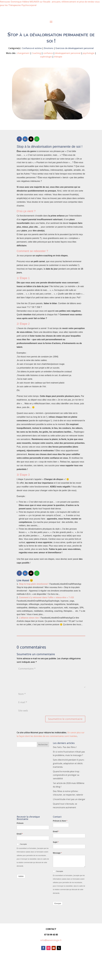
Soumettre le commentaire (65, 719)
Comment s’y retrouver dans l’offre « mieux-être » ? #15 (46, 597)
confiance (48, 53)
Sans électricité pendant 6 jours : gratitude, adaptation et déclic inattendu (69, 763)
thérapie (58, 56)
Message (57, 853)
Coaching (36, 53)
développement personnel (67, 53)
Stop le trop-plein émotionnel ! (34, 584)
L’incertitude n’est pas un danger (69, 799)
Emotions (48, 48)
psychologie (88, 53)
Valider (21, 876)
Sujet (56, 842)
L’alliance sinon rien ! (29, 618)
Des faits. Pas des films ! (65, 747)
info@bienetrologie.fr (51, 940)
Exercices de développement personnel (74, 48)
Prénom (20, 823)
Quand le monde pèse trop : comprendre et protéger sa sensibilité (66, 775)
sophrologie (46, 56)
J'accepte (22, 844)
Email (20, 834)
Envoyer (57, 903)
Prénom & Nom (60, 821)
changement (23, 53)
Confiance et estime (32, 48)
